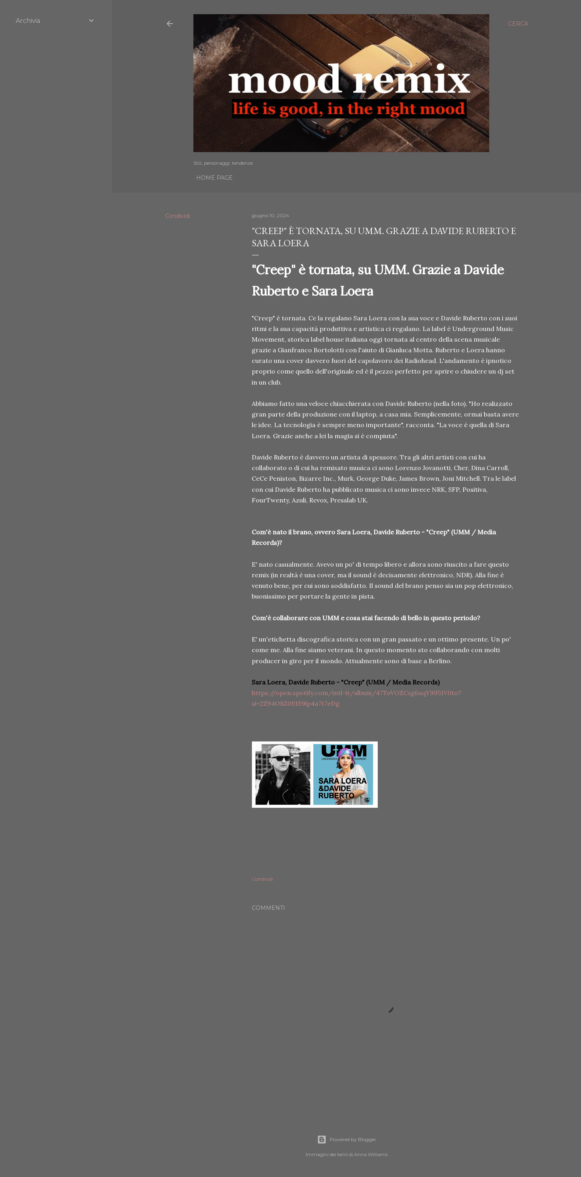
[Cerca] (518, 23)
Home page (214, 177)
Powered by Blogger (346, 1139)
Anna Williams (371, 1154)
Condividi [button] (177, 215)
